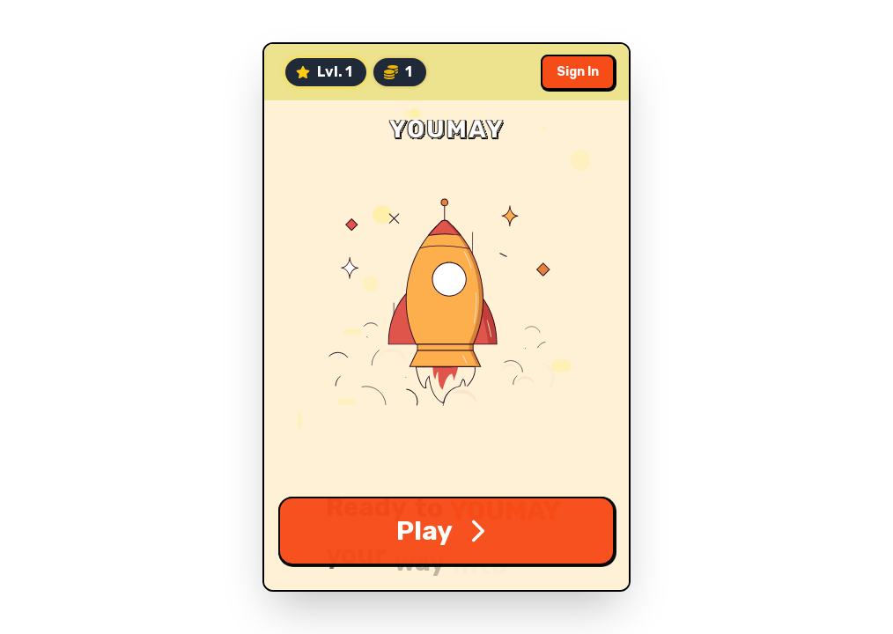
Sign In (578, 71)
